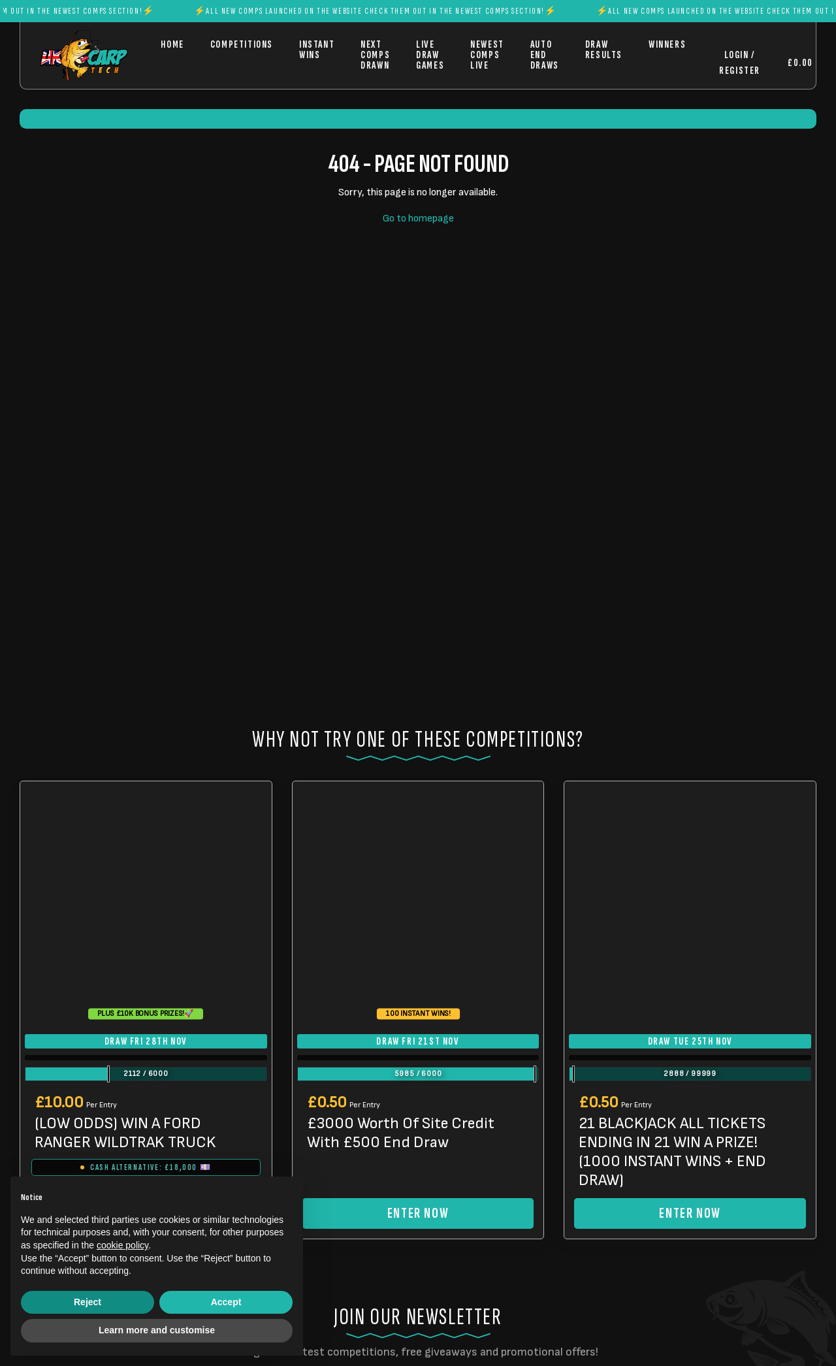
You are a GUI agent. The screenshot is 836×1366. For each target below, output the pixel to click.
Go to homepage (418, 218)
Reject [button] (87, 1302)
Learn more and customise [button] (157, 1330)
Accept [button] (226, 1302)
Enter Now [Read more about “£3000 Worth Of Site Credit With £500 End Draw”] (418, 1213)
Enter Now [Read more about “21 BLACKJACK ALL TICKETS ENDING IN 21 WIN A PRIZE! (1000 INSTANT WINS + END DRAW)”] (689, 1213)
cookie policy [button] (122, 1245)
